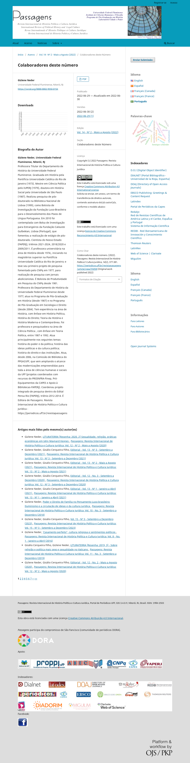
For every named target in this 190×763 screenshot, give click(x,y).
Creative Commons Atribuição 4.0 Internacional (95, 618)
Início (20, 54)
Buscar (169, 43)
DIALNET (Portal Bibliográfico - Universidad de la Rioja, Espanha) (150, 177)
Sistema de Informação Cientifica (150, 226)
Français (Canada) (144, 91)
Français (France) (144, 96)
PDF (84, 79)
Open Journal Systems (143, 346)
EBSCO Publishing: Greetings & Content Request (149, 194)
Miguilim (136, 258)
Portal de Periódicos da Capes (148, 206)
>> (35, 578)
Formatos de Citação (90, 279)
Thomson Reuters (141, 243)
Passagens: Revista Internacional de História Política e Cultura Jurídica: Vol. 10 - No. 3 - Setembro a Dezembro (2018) (70, 510)
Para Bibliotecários (140, 331)
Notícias (42, 43)
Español (138, 85)
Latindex (136, 201)
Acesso (173, 2)
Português (137, 300)
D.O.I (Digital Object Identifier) (148, 170)
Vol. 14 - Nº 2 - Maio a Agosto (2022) (57, 54)
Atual (16, 43)
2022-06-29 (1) (85, 116)
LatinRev (136, 248)
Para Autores (137, 326)
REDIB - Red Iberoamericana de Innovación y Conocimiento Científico (149, 234)
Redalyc (135, 211)
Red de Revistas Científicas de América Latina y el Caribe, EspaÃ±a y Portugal (151, 219)
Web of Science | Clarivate (146, 253)
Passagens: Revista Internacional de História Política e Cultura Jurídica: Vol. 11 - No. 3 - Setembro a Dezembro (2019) (70, 554)
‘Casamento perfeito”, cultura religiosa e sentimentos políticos (79, 532)
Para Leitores (137, 321)
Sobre (56, 43)
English (138, 80)
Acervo (28, 43)
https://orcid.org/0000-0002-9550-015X (38, 88)
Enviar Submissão (143, 59)
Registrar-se (160, 2)
